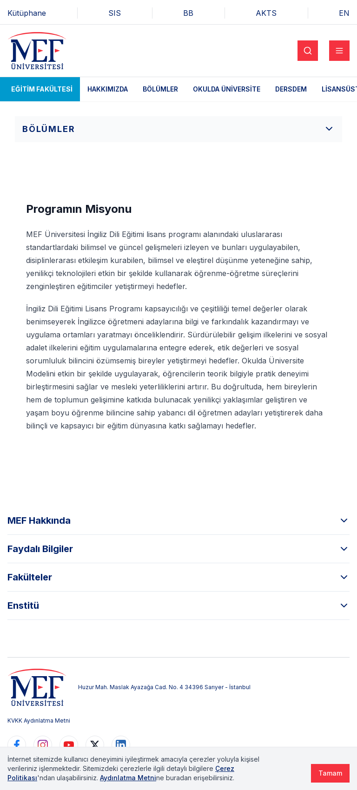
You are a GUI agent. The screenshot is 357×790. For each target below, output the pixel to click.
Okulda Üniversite (226, 89)
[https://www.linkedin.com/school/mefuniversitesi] (121, 745)
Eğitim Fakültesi (42, 89)
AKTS (266, 13)
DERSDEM (291, 89)
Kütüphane (26, 13)
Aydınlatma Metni (128, 778)
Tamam (330, 773)
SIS (114, 13)
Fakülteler (178, 577)
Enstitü (178, 605)
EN (344, 13)
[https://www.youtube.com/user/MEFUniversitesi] (69, 745)
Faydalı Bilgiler (178, 548)
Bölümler (160, 89)
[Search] (308, 50)
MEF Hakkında (178, 520)
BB (188, 13)
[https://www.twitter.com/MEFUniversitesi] (95, 745)
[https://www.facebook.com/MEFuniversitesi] (16, 745)
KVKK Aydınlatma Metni (38, 720)
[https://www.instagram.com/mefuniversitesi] (42, 745)
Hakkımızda (107, 89)
